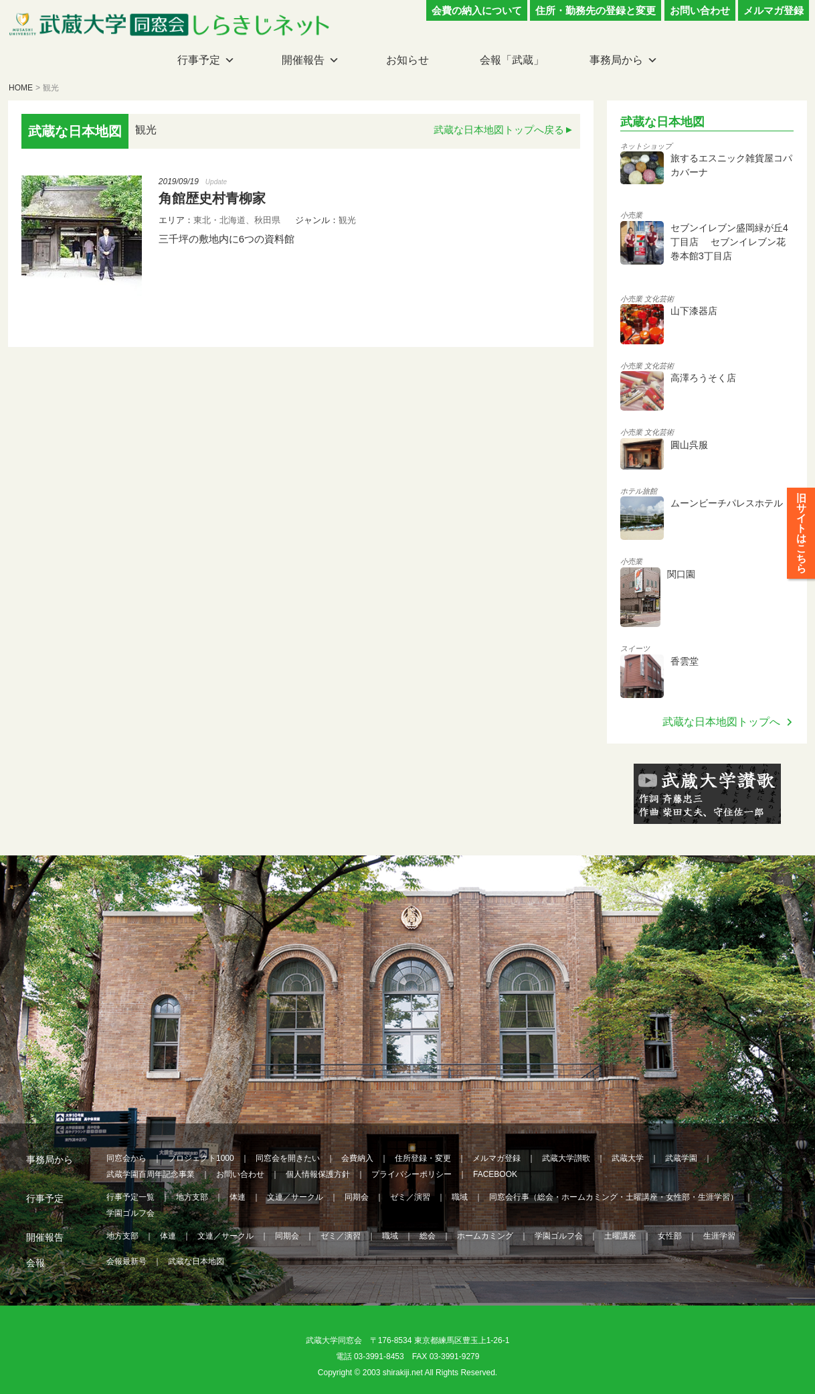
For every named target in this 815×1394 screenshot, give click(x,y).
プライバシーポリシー (411, 1174)
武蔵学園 (681, 1158)
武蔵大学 (628, 1158)
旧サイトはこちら (802, 542)
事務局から (616, 60)
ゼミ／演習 (410, 1197)
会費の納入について (477, 10)
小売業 (631, 215)
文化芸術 (659, 299)
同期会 (357, 1197)
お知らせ (407, 60)
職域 (460, 1197)
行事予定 (198, 60)
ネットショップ (646, 146)
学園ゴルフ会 (130, 1213)
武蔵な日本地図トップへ (721, 721)
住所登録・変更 (423, 1158)
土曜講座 (620, 1236)
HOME (21, 87)
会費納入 (357, 1158)
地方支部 (192, 1197)
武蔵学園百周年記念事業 (150, 1174)
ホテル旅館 (638, 491)
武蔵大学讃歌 (566, 1158)
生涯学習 (719, 1236)
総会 (428, 1236)
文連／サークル (295, 1197)
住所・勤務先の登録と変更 (595, 10)
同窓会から (126, 1158)
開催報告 (303, 60)
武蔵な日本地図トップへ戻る (499, 129)
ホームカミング (485, 1236)
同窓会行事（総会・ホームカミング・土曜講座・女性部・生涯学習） (613, 1197)
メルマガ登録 (773, 10)
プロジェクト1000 (201, 1158)
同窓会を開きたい (288, 1158)
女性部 (670, 1236)
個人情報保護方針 (318, 1174)
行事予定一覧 (130, 1197)
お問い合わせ (700, 10)
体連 (238, 1197)
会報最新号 (126, 1261)
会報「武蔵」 (512, 60)
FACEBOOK (495, 1174)
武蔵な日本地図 (196, 1261)
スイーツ (635, 648)
